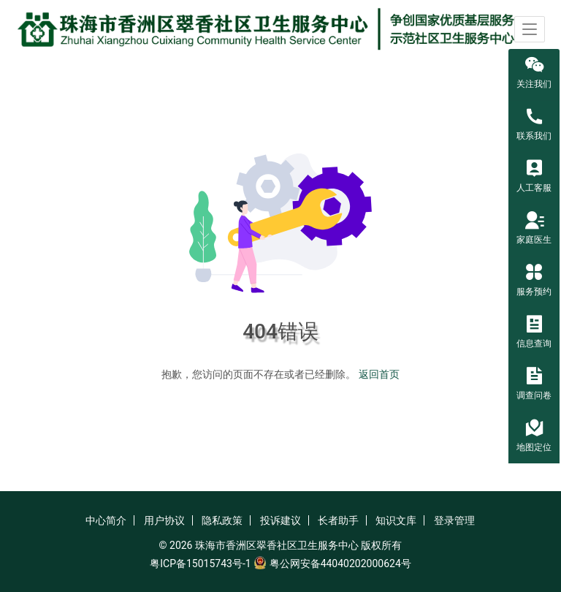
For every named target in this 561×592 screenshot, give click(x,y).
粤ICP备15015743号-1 (200, 563)
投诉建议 (280, 520)
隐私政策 (222, 520)
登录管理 (454, 520)
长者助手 (338, 520)
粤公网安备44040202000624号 (340, 563)
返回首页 (379, 374)
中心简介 (105, 520)
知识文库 (395, 520)
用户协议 (164, 520)
